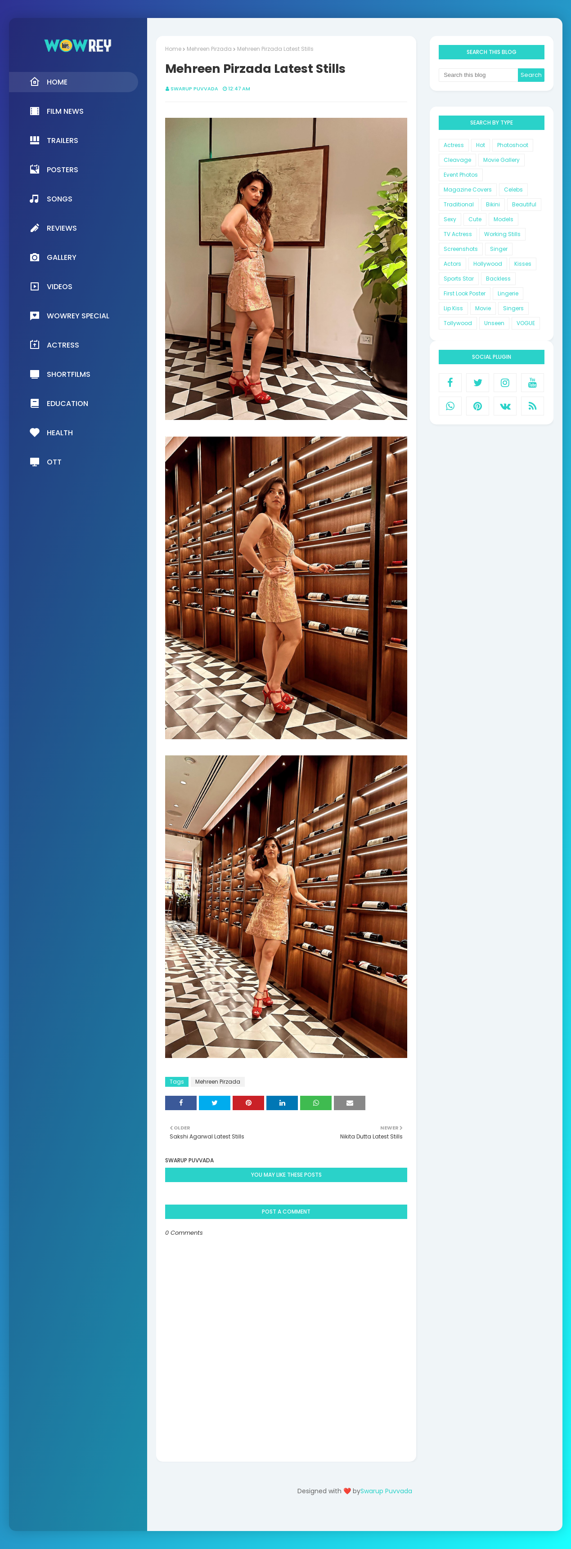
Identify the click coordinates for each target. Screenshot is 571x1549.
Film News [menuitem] (56, 111)
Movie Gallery (501, 160)
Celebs (513, 189)
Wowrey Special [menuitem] (69, 315)
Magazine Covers (468, 189)
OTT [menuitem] (45, 461)
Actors (452, 264)
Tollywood (458, 323)
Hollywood (487, 264)
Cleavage (457, 160)
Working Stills (502, 234)
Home (173, 49)
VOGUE (526, 323)
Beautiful (524, 204)
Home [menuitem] (48, 81)
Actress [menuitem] (54, 344)
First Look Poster (465, 293)
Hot (480, 145)
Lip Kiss (453, 308)
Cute (474, 219)
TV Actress (458, 234)
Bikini (493, 204)
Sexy (450, 219)
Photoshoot (512, 145)
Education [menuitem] (58, 403)
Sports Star (459, 278)
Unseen (494, 323)
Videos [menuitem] (50, 286)
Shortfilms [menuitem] (59, 374)
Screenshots (461, 249)
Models (503, 219)
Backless (498, 278)
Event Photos (461, 175)
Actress (454, 145)
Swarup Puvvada (194, 88)
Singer (499, 249)
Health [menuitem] (51, 432)
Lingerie (508, 293)
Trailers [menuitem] (53, 140)
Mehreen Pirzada (209, 49)
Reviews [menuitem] (53, 228)
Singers (513, 308)
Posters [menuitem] (53, 169)
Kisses (522, 264)
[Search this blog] (478, 75)
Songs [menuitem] (50, 198)
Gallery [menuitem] (52, 257)
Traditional (459, 204)
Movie (483, 308)
